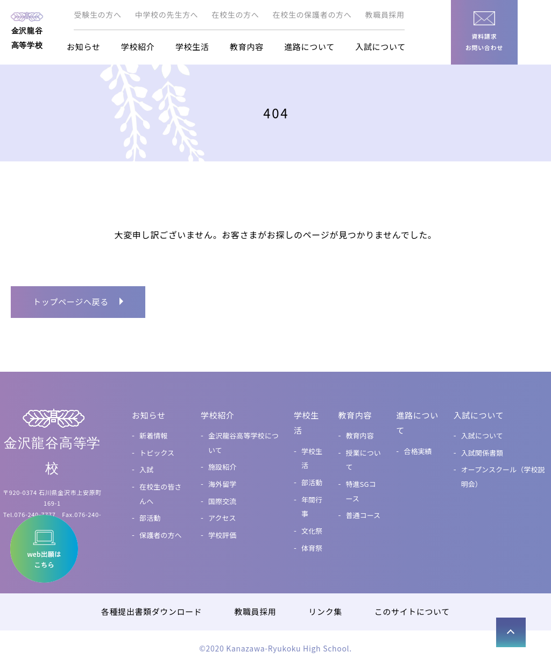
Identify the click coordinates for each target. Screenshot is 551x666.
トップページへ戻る (71, 301)
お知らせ (84, 46)
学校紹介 (138, 46)
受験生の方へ (97, 14)
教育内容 (247, 46)
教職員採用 (385, 14)
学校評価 (222, 535)
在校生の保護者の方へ (312, 14)
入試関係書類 (482, 453)
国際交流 (222, 501)
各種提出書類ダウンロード (151, 611)
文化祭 (311, 531)
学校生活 (192, 46)
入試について (380, 46)
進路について (309, 46)
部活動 (149, 518)
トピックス (156, 453)
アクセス (222, 518)
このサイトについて (412, 611)
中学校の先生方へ (167, 14)
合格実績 (418, 451)
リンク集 (326, 611)
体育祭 (311, 548)
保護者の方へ (160, 535)
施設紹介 (222, 467)
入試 (146, 469)
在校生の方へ (235, 14)
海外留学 (222, 484)
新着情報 (153, 435)
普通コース (362, 515)
